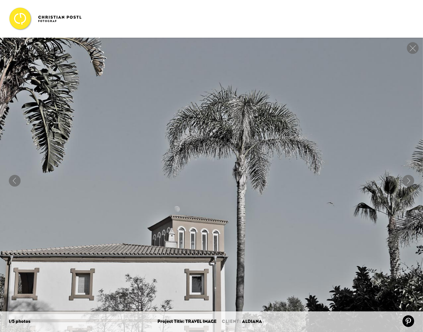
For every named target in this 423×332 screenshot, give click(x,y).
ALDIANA (252, 321)
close (413, 48)
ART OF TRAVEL (15, 181)
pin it (408, 321)
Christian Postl (45, 18)
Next (408, 181)
